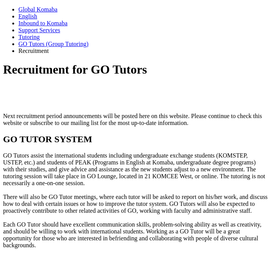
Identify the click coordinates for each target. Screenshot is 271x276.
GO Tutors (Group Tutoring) (53, 44)
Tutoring (28, 37)
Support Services (39, 30)
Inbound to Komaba (42, 23)
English (27, 16)
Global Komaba (37, 9)
